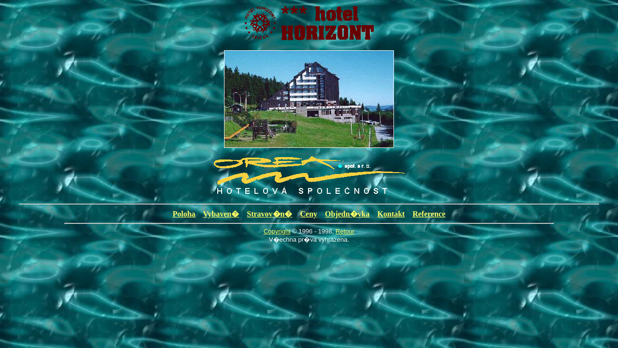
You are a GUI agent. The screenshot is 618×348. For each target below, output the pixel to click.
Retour (345, 231)
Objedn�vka (347, 214)
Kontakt (391, 214)
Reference (428, 214)
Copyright (277, 231)
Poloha (183, 214)
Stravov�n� (269, 214)
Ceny (309, 214)
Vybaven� (221, 214)
